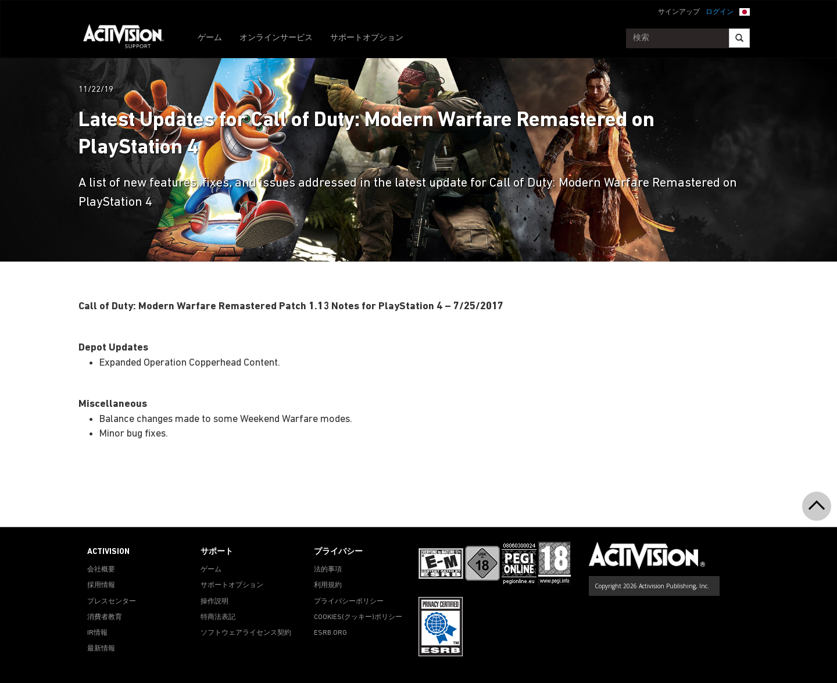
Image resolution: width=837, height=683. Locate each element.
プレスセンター (111, 601)
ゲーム (210, 38)
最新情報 (101, 648)
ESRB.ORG (330, 633)
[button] (744, 11)
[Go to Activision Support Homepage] (129, 38)
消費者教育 (104, 617)
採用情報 (101, 585)
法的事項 (328, 569)
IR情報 (97, 633)
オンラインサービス (276, 38)
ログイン (720, 12)
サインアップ (679, 12)
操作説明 (214, 601)
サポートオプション (366, 38)
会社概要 (101, 569)
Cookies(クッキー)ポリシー (358, 617)
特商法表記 (218, 617)
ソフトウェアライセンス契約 (246, 633)
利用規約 (328, 585)
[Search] (739, 38)
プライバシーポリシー (349, 601)
